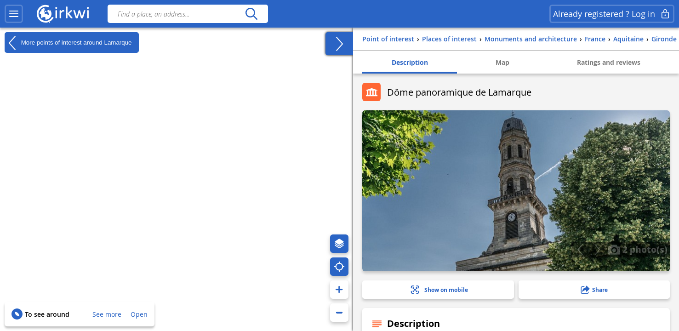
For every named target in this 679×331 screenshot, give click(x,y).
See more (106, 314)
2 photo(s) (638, 249)
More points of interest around (68, 42)
